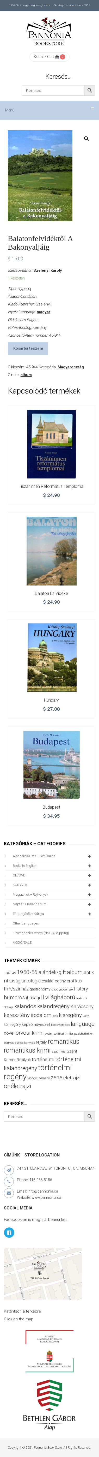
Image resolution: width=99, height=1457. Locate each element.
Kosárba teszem (28, 348)
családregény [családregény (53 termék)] (54, 981)
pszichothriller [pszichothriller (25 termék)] (83, 1033)
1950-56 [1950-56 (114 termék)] (27, 972)
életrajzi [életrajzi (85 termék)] (71, 1078)
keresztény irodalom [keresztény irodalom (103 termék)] (27, 1015)
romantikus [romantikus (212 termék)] (63, 1041)
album (26, 374)
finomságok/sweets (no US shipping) (41, 933)
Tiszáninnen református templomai (51, 486)
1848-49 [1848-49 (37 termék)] (10, 973)
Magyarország (71, 367)
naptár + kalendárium (52, 904)
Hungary (51, 700)
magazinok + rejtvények (52, 895)
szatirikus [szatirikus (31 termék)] (59, 1051)
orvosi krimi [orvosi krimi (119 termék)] (30, 1032)
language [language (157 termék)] (83, 1023)
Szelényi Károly (47, 270)
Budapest (51, 807)
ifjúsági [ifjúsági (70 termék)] (33, 997)
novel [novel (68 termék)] (9, 1033)
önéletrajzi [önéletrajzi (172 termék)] (17, 1086)
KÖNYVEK (52, 885)
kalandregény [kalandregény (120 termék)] (53, 1006)
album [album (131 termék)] (75, 972)
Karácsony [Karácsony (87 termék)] (82, 1006)
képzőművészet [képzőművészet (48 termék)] (36, 1024)
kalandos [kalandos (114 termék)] (25, 1006)
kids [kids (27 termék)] (55, 1016)
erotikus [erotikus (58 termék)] (74, 981)
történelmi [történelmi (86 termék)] (43, 1059)
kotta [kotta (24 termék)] (86, 1016)
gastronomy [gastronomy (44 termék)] (40, 989)
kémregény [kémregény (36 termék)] (12, 1025)
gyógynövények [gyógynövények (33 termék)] (62, 989)
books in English (52, 866)
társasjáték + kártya (52, 914)
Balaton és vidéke (51, 593)
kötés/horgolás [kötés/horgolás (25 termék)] (60, 1025)
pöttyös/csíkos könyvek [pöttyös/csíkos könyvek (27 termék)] (19, 1042)
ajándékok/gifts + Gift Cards (52, 856)
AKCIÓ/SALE (22, 942)
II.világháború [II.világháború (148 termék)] (58, 997)
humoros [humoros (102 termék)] (14, 997)
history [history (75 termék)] (81, 989)
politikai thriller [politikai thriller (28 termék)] (63, 1033)
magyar (43, 312)
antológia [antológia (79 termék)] (31, 980)
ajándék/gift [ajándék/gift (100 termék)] (52, 972)
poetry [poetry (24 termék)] (48, 1033)
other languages (26, 923)
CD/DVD (52, 875)
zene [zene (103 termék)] (56, 1077)
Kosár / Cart (46, 57)
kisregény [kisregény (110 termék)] (70, 1015)
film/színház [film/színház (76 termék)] (16, 989)
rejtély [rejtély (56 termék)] (41, 1042)
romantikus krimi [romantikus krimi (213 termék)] (27, 1050)
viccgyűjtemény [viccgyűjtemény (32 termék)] (39, 1078)
